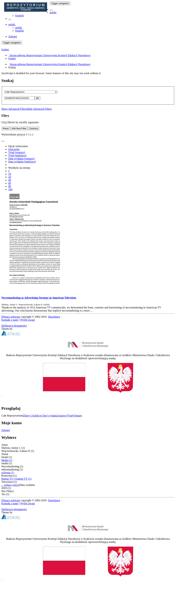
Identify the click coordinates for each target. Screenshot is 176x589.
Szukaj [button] (5, 49)
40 (9, 180)
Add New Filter (19, 128)
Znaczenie (14, 149)
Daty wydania (50, 415)
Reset (6, 128)
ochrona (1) (7, 472)
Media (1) (6, 460)
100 (10, 189)
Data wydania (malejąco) (22, 161)
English (19, 15)
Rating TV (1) (9, 478)
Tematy (78, 415)
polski (53, 12)
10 (9, 173)
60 (9, 183)
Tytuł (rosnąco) (16, 152)
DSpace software (10, 316)
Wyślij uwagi (27, 319)
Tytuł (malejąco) (17, 155)
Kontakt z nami (9, 319)
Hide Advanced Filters (39, 108)
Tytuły (70, 415)
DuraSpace (54, 316)
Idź (37, 98)
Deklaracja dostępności (14, 325)
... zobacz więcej (10, 484)
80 (9, 186)
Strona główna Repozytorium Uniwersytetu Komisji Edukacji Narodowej (50, 64)
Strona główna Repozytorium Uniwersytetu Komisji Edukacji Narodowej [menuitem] (49, 55)
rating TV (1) (24, 478)
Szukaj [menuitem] (12, 58)
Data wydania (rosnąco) (21, 158)
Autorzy (62, 415)
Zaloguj (5, 430)
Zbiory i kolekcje (32, 415)
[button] (51, 10)
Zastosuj (33, 128)
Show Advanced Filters (14, 108)
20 (9, 177)
